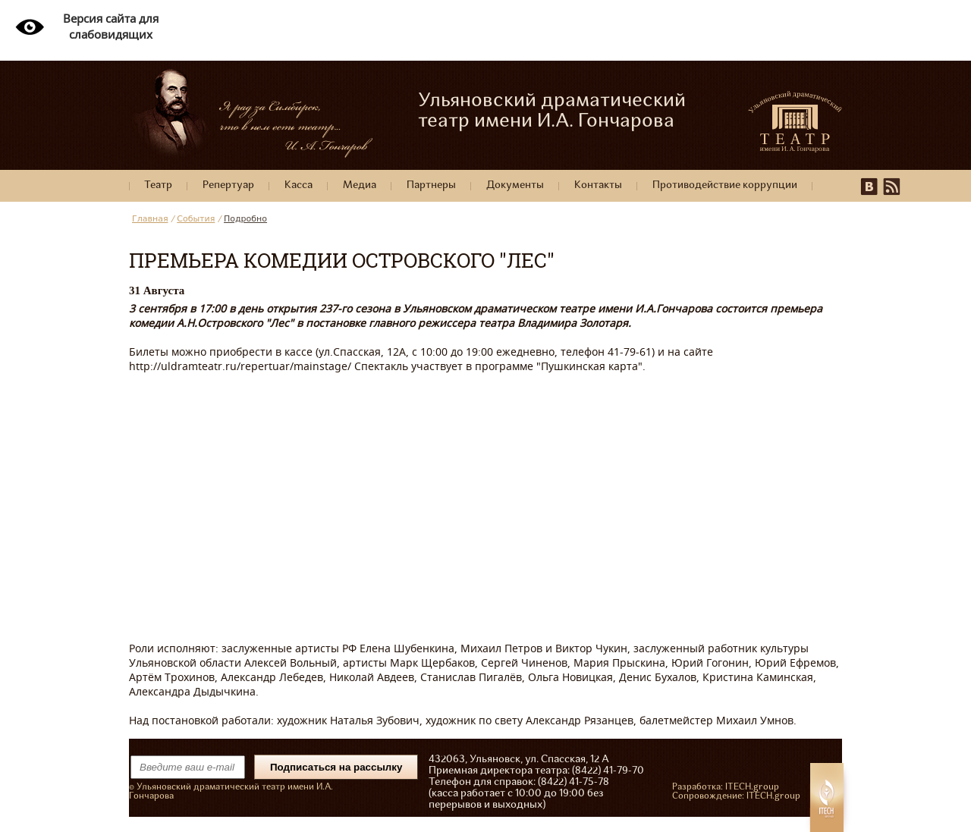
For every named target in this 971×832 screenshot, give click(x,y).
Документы (515, 185)
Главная (150, 219)
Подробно (245, 219)
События (196, 219)
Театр (158, 185)
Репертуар (228, 185)
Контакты (598, 185)
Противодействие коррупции (724, 185)
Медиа (359, 185)
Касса (298, 185)
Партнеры (431, 185)
